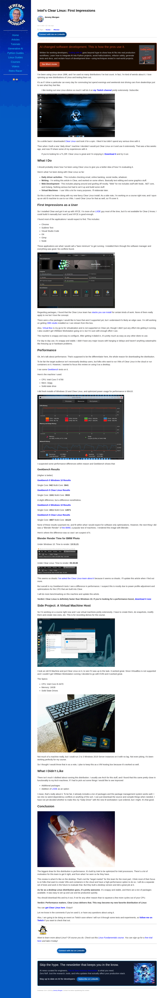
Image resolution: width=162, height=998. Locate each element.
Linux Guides (15, 57)
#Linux (48, 30)
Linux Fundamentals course (111, 938)
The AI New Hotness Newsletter (82, 970)
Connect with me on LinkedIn (52, 34)
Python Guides (15, 53)
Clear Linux (70, 141)
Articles (15, 39)
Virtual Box (47, 328)
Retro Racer (15, 70)
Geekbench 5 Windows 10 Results (54, 480)
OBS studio (52, 323)
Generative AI (15, 48)
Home (15, 35)
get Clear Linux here (55, 907)
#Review (56, 30)
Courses (15, 61)
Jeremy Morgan (57, 990)
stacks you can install (101, 312)
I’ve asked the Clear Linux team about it (76, 578)
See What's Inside (49, 64)
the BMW (66, 528)
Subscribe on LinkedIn (88, 979)
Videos (15, 66)
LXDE (98, 211)
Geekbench (53, 369)
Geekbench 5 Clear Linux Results (53, 490)
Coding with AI (75, 52)
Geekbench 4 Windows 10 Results (54, 505)
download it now (143, 599)
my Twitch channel (102, 90)
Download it (110, 154)
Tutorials (15, 44)
